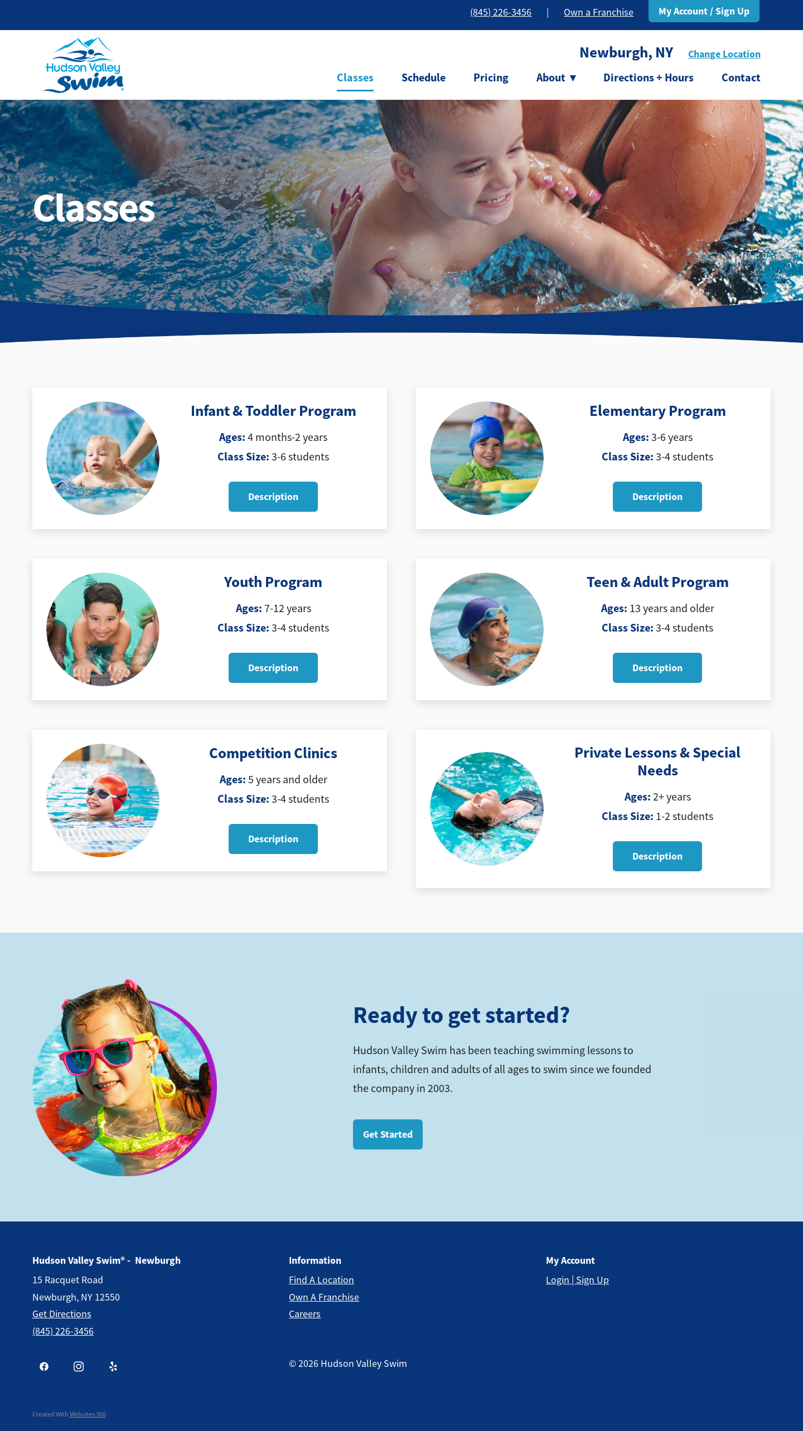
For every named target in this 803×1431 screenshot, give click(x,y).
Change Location (724, 54)
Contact (741, 77)
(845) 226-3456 (500, 12)
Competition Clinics (273, 753)
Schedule (424, 77)
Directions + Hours (648, 77)
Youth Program (273, 582)
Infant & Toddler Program (273, 411)
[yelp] (113, 1367)
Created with (69, 1414)
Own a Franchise (598, 12)
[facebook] (44, 1367)
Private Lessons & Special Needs (657, 761)
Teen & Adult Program (658, 582)
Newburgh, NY (626, 52)
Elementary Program (657, 411)
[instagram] (78, 1367)
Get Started (388, 1134)
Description (273, 496)
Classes (355, 77)
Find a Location (321, 1280)
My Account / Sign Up (704, 11)
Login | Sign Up (577, 1280)
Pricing (491, 77)
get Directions (61, 1314)
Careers (305, 1314)
